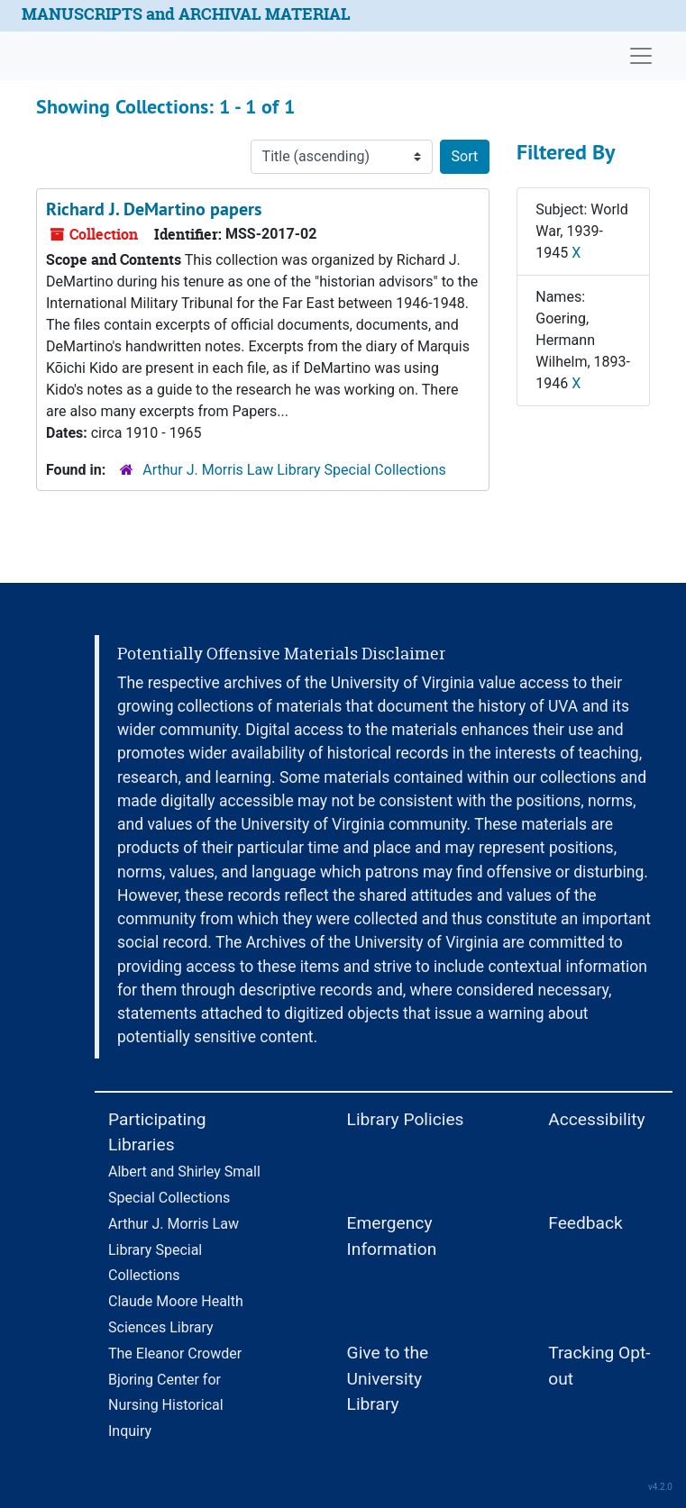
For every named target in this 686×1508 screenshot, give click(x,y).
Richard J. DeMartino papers (153, 209)
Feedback (585, 1223)
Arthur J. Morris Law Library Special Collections (294, 469)
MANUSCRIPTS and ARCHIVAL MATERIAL (186, 14)
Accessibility (596, 1119)
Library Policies (405, 1119)
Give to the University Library (388, 1378)
